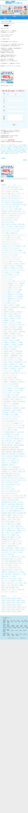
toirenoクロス (16, 199)
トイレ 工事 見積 (13, 345)
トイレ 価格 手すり (10, 310)
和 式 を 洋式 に (11, 479)
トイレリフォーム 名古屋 (13, 387)
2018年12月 (9, 599)
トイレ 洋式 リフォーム (11, 361)
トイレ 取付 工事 (11, 152)
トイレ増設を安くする (5, 407)
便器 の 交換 (4, 446)
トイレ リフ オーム (16, 275)
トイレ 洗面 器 (4, 365)
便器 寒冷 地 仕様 (20, 450)
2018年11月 (14, 599)
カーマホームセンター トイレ (7, 245)
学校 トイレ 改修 (17, 520)
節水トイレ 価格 (11, 586)
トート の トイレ (19, 413)
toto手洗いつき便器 (21, 225)
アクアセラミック (8, 232)
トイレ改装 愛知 (22, 409)
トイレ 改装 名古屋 (18, 354)
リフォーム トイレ (11, 426)
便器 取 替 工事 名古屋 (5, 450)
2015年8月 (19, 608)
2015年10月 (9, 608)
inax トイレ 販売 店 (14, 190)
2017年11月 (4, 606)
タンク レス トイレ (12, 253)
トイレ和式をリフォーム (6, 404)
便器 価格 (16, 448)
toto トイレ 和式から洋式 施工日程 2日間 (15, 203)
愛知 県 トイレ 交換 (15, 536)
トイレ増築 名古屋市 (15, 404)
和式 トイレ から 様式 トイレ (19, 503)
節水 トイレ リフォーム (15, 584)
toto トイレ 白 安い (5, 205)
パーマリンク (17, 154)
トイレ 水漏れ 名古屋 (15, 372)
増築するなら (4, 516)
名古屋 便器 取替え (5, 466)
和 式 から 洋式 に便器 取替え (7, 477)
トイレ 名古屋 (11, 321)
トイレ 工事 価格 (20, 153)
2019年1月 (3, 599)
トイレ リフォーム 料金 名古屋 (15, 149)
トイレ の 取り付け (21, 264)
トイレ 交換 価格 (14, 151)
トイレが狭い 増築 (5, 374)
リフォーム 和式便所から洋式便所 (7, 433)
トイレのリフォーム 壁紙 (6, 378)
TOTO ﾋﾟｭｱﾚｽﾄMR (13, 221)
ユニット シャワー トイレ (19, 422)
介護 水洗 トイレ (20, 442)
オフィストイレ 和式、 (8, 147)
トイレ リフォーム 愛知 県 (6, 149)
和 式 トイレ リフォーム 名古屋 (7, 492)
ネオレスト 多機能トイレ (6, 415)
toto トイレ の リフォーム (6, 201)
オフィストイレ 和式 (7, 146)
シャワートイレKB (5, 251)
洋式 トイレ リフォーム (19, 564)
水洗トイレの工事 (5, 564)
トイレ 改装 (11, 354)
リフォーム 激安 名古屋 (6, 435)
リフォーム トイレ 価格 (20, 426)
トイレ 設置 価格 (22, 367)
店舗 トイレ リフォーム (12, 529)
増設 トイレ (16, 516)
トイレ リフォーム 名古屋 (18, 286)
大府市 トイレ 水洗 (19, 518)
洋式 (13, 564)
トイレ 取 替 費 (9, 317)
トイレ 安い (13, 337)
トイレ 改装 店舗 (4, 356)
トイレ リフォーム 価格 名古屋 (7, 284)
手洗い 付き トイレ (17, 540)
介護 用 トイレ (4, 444)
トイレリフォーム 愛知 (6, 393)
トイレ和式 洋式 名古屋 (21, 402)
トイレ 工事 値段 (4, 343)
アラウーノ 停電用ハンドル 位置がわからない (9, 234)
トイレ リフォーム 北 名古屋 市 (7, 286)
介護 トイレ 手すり (12, 442)
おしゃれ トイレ (5, 227)
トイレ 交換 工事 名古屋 (21, 151)
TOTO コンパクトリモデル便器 (7, 216)
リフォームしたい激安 (15, 435)
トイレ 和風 (4, 332)
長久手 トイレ (14, 590)
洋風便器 (3, 573)
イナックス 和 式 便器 (5, 236)
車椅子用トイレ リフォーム (6, 590)
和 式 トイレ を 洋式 (5, 483)
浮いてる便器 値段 (9, 573)
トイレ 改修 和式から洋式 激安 (7, 352)
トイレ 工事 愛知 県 (5, 345)
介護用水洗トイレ (18, 444)
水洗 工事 (19, 562)
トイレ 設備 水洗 (15, 367)
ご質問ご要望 (4, 118)
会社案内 (5, 18)
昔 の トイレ (10, 542)
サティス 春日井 (16, 247)
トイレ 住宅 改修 (22, 308)
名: (15, 94)
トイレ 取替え (18, 319)
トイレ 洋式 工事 (19, 361)
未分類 (20, 544)
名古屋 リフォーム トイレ (6, 463)
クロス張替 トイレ (5, 247)
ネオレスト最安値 (15, 415)
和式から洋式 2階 (12, 505)
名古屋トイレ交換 (22, 472)
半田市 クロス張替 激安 (14, 457)
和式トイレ (4, 507)
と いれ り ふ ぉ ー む (5, 229)
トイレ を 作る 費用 (11, 269)
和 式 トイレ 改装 (17, 492)
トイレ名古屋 (13, 402)
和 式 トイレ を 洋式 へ (17, 485)
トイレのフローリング (5, 376)
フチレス (10, 420)
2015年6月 (3, 610)
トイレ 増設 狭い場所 (21, 332)
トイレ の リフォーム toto (15, 260)
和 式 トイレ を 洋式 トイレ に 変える (8, 490)
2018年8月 (8, 601)
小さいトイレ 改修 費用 (16, 525)
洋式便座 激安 (4, 571)
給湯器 (14, 16)
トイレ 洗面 (24, 363)
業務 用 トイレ (18, 549)
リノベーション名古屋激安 (13, 424)
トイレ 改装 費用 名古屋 (13, 356)
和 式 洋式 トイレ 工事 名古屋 (7, 501)
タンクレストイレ (5, 256)
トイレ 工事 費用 (20, 345)
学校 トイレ (11, 520)
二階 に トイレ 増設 (5, 439)
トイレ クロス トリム (6, 372)
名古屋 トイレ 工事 (15, 461)
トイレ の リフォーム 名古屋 (7, 262)
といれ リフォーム (21, 229)
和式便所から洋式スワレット (18, 512)
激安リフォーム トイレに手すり (7, 579)
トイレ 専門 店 (12, 339)
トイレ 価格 (7, 152)
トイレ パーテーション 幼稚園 (14, 273)
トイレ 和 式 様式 (5, 328)
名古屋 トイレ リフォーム (6, 461)
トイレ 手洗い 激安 (5, 350)
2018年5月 (23, 601)
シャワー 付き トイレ (5, 249)
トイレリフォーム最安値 (6, 398)
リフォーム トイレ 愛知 (6, 431)
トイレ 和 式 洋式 (12, 328)
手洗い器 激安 (4, 542)
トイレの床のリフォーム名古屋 (7, 380)
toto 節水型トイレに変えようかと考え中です (9, 214)
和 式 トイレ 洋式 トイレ (13, 494)
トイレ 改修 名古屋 (12, 350)
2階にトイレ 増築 (11, 188)
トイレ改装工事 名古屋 (6, 411)
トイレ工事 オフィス (14, 407)
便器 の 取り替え (10, 446)
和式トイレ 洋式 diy (19, 507)
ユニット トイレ (4, 424)
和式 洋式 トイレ (4, 505)
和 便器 (3, 474)
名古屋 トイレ (15, 459)
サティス (10, 247)
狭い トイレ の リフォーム (6, 582)
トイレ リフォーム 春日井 (18, 295)
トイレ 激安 (20, 365)
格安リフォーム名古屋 (5, 549)
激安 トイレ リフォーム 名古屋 (19, 573)
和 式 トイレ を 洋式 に (14, 483)
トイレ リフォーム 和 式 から (7, 291)
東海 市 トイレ (4, 547)
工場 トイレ (21, 527)
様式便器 (3, 551)
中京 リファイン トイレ (15, 437)
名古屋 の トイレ (22, 457)
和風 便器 (9, 514)
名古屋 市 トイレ (12, 466)
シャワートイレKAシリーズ (15, 249)
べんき (3, 232)
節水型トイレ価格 (5, 588)
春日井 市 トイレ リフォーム (7, 544)
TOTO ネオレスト (17, 216)
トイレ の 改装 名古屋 (13, 148)
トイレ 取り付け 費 (17, 317)
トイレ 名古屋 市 (17, 152)
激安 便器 (3, 577)
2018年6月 (18, 601)
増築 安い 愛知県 (23, 514)
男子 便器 (20, 582)
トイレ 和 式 (4, 326)
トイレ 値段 (9, 315)
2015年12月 (19, 606)
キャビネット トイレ (16, 245)
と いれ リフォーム (13, 229)
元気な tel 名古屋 (21, 455)
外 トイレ (21, 516)
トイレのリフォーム (14, 376)
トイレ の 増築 (8, 148)
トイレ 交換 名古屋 (5, 308)
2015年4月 (13, 610)
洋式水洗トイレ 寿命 (18, 571)
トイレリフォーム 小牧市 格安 (7, 391)
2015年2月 (23, 610)
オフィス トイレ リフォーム (20, 236)
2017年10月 (9, 606)
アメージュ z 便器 (16, 232)
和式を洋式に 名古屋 (19, 505)
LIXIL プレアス (21, 194)
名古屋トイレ (15, 472)
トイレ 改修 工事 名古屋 (18, 352)
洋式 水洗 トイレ (11, 566)
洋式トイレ (17, 566)
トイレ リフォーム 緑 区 (18, 299)
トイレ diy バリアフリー (6, 258)
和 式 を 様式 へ (4, 479)
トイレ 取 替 (4, 317)
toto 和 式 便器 (4, 212)
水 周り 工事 (22, 551)
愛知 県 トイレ (18, 533)
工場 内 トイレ (4, 529)
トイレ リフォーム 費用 (6, 302)
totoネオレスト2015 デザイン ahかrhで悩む (9, 225)
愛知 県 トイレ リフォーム (6, 536)
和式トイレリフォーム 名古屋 (7, 512)
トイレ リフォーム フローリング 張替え (8, 282)
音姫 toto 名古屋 (21, 590)
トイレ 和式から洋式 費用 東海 (16, 330)
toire (12, 199)
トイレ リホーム (13, 150)
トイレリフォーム (5, 387)
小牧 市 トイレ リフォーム (6, 527)
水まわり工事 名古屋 (5, 560)
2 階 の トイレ (4, 188)
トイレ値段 (11, 400)
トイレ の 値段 (23, 147)
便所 (10, 455)
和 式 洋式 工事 (15, 501)
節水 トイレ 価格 (23, 584)
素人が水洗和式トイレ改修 (13, 588)
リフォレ (20, 424)
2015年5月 (8, 610)
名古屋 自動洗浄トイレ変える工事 (7, 470)
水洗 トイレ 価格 (4, 562)
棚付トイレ (12, 549)
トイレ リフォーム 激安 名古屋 (17, 297)
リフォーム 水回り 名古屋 (19, 433)
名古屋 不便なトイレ (15, 463)
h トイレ (20, 188)
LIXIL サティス (14, 194)
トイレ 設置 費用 (12, 369)
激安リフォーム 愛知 (17, 579)
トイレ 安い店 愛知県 (5, 339)
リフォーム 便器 (14, 431)
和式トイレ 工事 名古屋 (11, 507)
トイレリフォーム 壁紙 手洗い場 (18, 389)
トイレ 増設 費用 (4, 334)
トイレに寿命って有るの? (13, 374)
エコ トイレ (12, 236)
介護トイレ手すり (11, 444)
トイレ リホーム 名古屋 (20, 150)
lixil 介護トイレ (9, 192)
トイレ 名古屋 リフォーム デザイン (8, 323)
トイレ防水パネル (12, 413)
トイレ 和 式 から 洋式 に (20, 326)
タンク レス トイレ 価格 (21, 253)
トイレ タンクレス (22, 271)
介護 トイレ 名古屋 (5, 442)
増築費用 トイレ (10, 516)
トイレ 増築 (9, 332)
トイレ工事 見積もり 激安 (6, 409)
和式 (12, 503)
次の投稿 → (25, 161)
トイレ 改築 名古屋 (5, 354)
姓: (8, 94)
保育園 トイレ (14, 455)
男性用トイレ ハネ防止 (6, 584)
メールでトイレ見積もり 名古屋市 (7, 422)
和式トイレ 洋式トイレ (6, 509)
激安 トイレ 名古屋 (12, 575)
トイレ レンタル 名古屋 (6, 304)
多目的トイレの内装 (11, 518)
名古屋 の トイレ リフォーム (7, 459)
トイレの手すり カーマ (18, 380)
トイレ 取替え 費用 (5, 321)
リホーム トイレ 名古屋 (6, 437)
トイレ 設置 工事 (4, 369)
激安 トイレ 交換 (4, 575)
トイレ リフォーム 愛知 (6, 293)
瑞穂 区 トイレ (14, 582)
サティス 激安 (22, 247)
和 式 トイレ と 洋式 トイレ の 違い (19, 481)
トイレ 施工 (20, 356)
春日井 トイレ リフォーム (17, 542)
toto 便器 (19, 210)
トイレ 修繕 (4, 315)
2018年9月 (3, 601)
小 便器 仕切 (9, 525)
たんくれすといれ (22, 227)
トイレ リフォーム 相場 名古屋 (7, 299)
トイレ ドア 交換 (4, 273)
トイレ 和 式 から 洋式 (11, 326)
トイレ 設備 (9, 367)
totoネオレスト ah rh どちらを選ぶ (8, 223)
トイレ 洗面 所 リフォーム (12, 365)
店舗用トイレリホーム (22, 531)
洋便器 (10, 564)
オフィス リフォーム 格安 (15, 238)
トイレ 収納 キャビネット (16, 315)
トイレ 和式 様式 (23, 152)
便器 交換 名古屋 (4, 448)
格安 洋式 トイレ (15, 547)
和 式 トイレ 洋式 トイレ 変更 (21, 496)
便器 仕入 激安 (11, 448)
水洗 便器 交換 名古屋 (12, 562)
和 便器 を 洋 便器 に (9, 474)
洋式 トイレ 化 (4, 566)
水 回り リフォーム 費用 (6, 555)
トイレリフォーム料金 (14, 396)
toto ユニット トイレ (17, 146)
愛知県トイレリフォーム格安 (16, 538)
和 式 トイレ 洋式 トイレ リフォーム (8, 496)
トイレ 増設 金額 (12, 334)
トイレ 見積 (4, 367)
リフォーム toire (4, 426)
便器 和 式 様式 (13, 450)
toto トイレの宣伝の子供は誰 (14, 205)
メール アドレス (4, 100)
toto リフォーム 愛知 (13, 210)
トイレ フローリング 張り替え (7, 275)
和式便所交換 (4, 514)
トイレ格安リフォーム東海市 (16, 411)
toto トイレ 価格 (4, 203)
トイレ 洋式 (4, 361)
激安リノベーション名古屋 (10, 577)
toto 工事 (22, 146)
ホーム (5, 16)
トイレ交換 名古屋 (21, 398)
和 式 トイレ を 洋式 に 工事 (6, 485)
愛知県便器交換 (4, 540)
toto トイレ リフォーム (16, 201)
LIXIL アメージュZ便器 (6, 194)
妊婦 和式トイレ (4, 520)
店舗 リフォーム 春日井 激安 (7, 531)
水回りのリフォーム (13, 560)
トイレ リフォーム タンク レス (7, 280)
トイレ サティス (4, 271)
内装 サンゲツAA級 (5, 457)
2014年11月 (14, 612)
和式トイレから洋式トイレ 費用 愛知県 (17, 509)
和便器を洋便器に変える (6, 503)
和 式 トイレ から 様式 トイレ (20, 479)
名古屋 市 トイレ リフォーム (7, 468)
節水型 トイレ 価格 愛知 (19, 586)
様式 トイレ (24, 549)
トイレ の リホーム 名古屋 (16, 147)
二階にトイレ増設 (13, 439)
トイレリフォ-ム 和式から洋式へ (13, 385)
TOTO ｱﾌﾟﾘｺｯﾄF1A (5, 221)
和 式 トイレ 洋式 (5, 494)
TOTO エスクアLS (21, 214)
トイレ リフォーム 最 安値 (6, 150)
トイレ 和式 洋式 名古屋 (6, 330)
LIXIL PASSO (15, 192)
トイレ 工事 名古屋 (5, 154)
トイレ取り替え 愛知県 (6, 402)
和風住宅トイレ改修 (15, 514)
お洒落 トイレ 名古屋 (13, 227)
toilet (9, 199)
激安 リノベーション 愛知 (21, 575)
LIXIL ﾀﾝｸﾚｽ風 (11, 197)
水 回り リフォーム (8, 553)
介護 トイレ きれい (20, 439)
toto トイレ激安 (23, 205)
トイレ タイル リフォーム (13, 271)
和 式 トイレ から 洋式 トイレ (7, 481)
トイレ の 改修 (10, 267)
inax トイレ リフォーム (6, 190)
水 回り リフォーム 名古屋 (17, 553)
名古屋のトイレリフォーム (19, 470)
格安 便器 (9, 547)
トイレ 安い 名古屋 (19, 337)
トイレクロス (4, 385)
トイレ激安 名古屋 (5, 413)
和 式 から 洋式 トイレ (17, 477)
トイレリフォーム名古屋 (15, 393)
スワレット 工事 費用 (18, 251)
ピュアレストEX (4, 420)
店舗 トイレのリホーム (21, 529)
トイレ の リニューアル (6, 260)
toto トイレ (22, 199)
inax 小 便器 (21, 190)
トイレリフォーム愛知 (5, 396)
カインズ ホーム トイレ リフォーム (16, 240)
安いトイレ (4, 525)
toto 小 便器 (10, 212)
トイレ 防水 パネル (19, 369)
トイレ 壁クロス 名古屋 (6, 337)
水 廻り (12, 555)
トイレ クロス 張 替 (19, 269)
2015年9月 (14, 608)
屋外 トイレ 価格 (15, 527)
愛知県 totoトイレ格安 (5, 538)
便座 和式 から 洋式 (5, 455)
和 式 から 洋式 (16, 474)
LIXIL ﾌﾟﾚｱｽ (17, 197)
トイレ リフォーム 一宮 (21, 282)
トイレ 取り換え (4, 319)
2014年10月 (19, 612)
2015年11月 (4, 608)
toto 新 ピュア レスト (21, 212)
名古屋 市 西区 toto (16, 468)
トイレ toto (13, 258)
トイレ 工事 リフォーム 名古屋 (12, 153)
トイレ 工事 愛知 (11, 154)
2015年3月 (18, 610)
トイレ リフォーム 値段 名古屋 (19, 284)
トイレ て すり (18, 258)
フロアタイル (15, 420)
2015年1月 (3, 612)
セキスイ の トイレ (5, 253)
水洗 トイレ (20, 560)
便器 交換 (16, 446)
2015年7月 (24, 608)
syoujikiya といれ (4, 199)
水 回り (3, 553)
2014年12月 (9, 612)
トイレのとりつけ (22, 374)
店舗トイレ (15, 531)
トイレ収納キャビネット (18, 400)
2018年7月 (13, 601)
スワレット (11, 251)
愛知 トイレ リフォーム (11, 533)
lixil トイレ (3, 192)
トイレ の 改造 (20, 148)
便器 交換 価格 (21, 446)
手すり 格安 (10, 540)
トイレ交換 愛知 (5, 400)
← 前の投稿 (3, 159)
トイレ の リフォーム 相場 (17, 262)
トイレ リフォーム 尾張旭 (17, 291)
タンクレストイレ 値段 (13, 256)
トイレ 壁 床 (5, 153)
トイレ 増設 (14, 332)
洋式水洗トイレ (11, 571)
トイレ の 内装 (14, 264)
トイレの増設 (14, 378)
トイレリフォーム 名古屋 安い (7, 389)
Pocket (10, 25)
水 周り (7, 551)
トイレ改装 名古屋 (15, 409)
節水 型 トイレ (4, 586)
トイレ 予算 (13, 304)
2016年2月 (14, 606)
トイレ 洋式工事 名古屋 (17, 363)
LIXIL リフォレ (4, 197)
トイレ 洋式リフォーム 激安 (6, 363)
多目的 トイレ (4, 518)
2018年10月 (19, 599)
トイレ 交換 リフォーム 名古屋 (6, 151)
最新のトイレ (15, 544)
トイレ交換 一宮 (14, 398)
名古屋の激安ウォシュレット (7, 472)
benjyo (16, 188)
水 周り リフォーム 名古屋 (14, 551)
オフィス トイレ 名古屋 (6, 238)
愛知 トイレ (4, 533)
